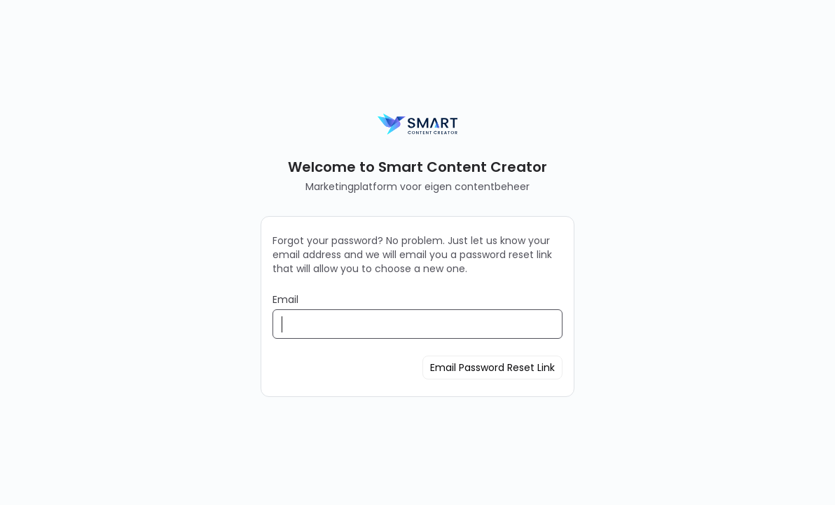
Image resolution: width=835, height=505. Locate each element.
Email (285, 299)
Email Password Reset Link (492, 368)
